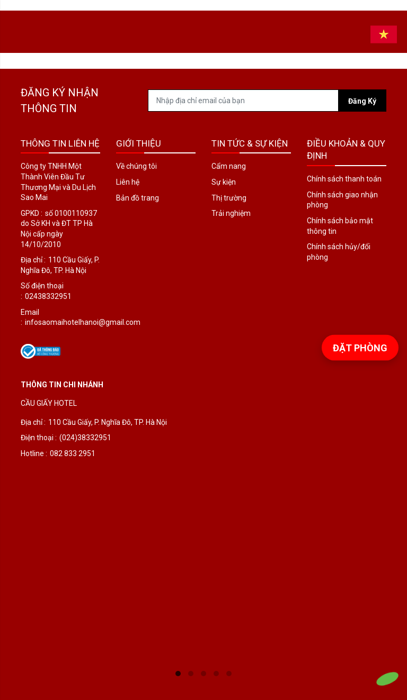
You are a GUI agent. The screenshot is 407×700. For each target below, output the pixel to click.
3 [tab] (203, 673)
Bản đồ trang (137, 198)
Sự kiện (223, 182)
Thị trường (228, 198)
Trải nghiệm (231, 213)
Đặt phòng (360, 347)
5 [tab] (229, 673)
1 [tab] (178, 673)
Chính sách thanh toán (344, 179)
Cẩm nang (228, 166)
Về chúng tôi (136, 166)
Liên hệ (127, 182)
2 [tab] (190, 673)
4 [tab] (216, 673)
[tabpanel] (203, 530)
